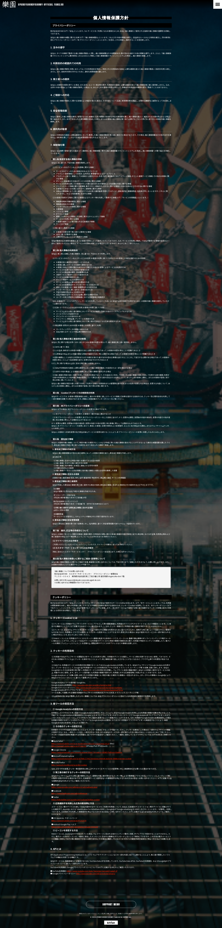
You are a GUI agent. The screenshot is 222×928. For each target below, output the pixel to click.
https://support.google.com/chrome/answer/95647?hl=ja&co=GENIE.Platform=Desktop (86, 752)
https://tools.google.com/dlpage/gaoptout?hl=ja (103, 690)
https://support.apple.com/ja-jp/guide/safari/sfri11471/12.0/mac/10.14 (80, 743)
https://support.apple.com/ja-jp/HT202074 (68, 820)
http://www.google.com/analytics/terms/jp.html (91, 685)
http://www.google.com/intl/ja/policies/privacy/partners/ (99, 687)
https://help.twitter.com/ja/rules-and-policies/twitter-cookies (75, 799)
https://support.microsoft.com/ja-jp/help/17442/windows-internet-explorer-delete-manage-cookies (91, 758)
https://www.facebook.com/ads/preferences (69, 793)
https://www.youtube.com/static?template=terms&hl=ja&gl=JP (92, 871)
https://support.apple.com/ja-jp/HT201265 (68, 746)
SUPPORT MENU (111, 904)
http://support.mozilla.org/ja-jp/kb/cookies (69, 765)
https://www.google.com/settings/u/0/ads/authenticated (74, 787)
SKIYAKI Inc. (127, 917)
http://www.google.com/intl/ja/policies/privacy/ (95, 873)
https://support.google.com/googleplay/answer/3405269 (74, 827)
